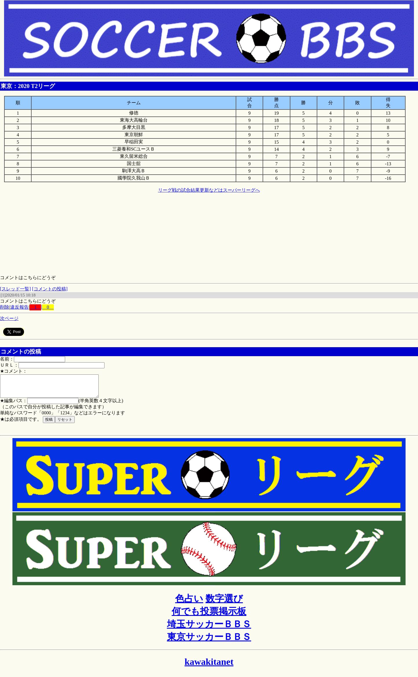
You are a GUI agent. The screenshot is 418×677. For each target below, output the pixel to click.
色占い (189, 603)
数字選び (224, 603)
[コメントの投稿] (50, 288)
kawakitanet (209, 666)
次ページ (9, 318)
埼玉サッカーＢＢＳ (209, 628)
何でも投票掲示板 (209, 615)
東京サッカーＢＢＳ (209, 641)
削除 (4, 307)
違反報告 (19, 307)
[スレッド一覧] (15, 288)
